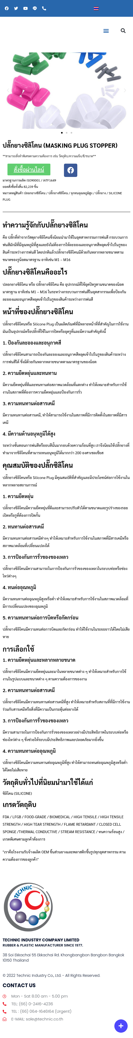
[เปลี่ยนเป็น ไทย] (96, 8)
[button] (106, 30)
